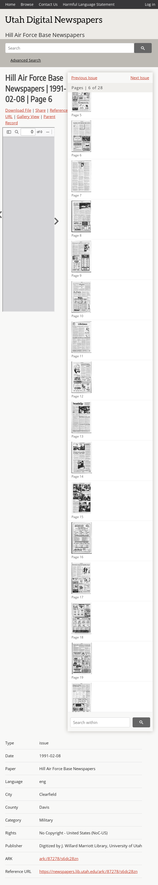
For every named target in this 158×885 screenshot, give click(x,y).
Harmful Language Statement (89, 4)
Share (40, 110)
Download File (18, 110)
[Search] (69, 48)
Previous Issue (84, 77)
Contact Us (48, 4)
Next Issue (139, 77)
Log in (150, 4)
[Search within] (100, 722)
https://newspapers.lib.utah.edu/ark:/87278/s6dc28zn (88, 871)
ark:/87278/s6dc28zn (58, 858)
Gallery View (28, 116)
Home (10, 4)
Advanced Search (25, 60)
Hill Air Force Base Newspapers (45, 35)
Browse (27, 4)
